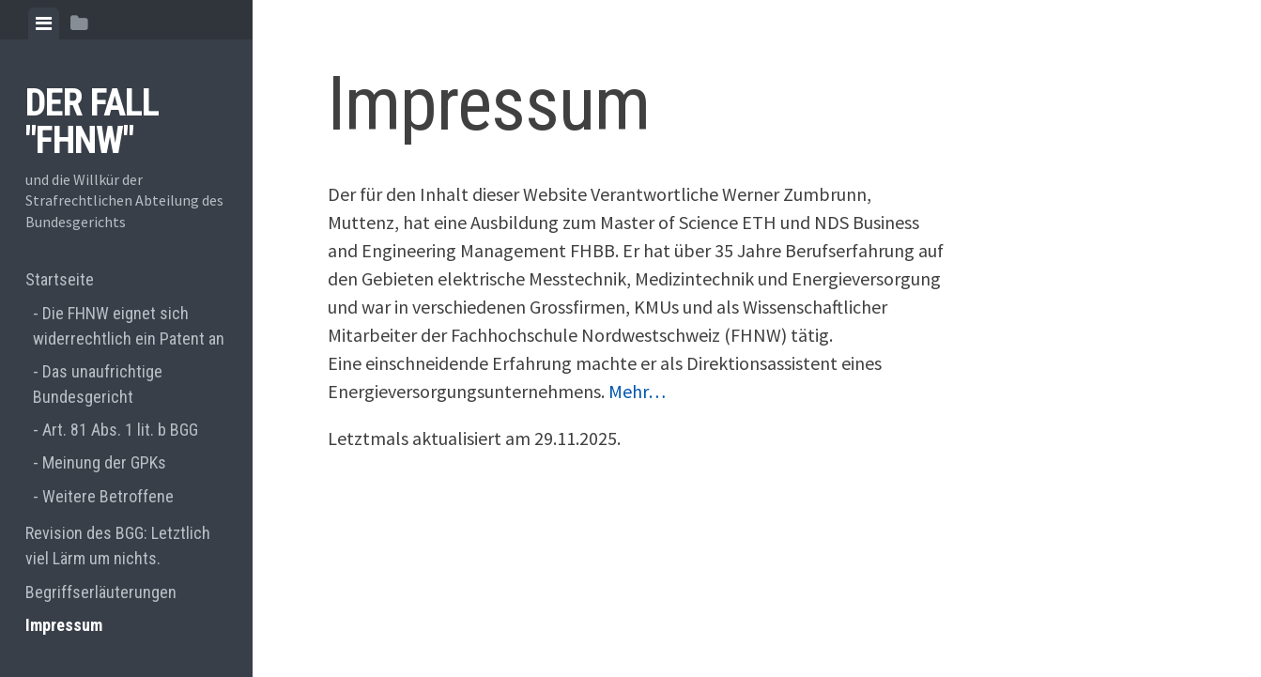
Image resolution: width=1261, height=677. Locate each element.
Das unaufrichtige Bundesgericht (97, 384)
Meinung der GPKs (104, 462)
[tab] (43, 23)
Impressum (63, 625)
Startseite (59, 279)
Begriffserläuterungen (101, 592)
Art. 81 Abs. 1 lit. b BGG (120, 429)
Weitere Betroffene (108, 496)
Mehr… (637, 391)
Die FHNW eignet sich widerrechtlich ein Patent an (128, 325)
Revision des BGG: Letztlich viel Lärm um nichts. (117, 545)
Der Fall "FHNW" (92, 121)
